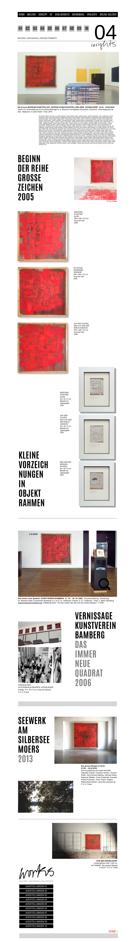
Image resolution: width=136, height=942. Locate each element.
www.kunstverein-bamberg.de (30, 603)
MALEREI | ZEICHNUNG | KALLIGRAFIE (36, 881)
